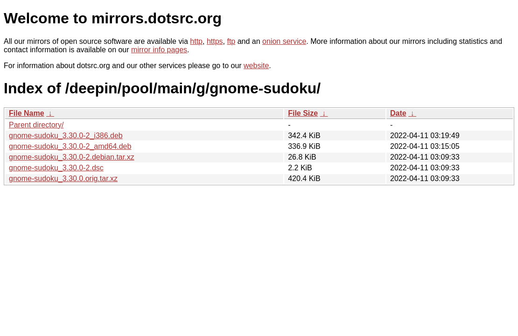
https (215, 41)
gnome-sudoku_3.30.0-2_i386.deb (66, 136)
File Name (26, 113)
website (256, 66)
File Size (303, 113)
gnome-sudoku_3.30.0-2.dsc (56, 168)
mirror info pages (159, 50)
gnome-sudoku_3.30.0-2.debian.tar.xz (71, 157)
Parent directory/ (36, 125)
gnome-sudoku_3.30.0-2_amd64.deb (70, 146)
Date (398, 113)
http (196, 41)
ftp (231, 41)
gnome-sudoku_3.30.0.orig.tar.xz (63, 178)
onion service (284, 41)
